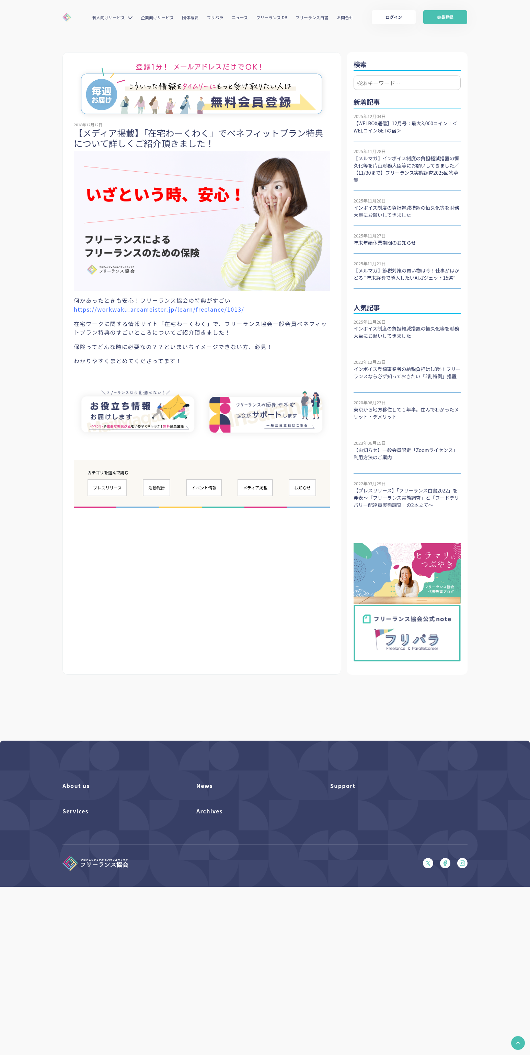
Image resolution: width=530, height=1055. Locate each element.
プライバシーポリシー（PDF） (361, 883)
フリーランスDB (78, 932)
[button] (518, 1043)
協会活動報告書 (212, 955)
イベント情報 (204, 487)
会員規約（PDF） (348, 871)
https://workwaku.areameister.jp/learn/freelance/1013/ (159, 309)
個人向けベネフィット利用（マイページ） (104, 955)
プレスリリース (107, 487)
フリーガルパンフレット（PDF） (363, 848)
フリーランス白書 (312, 17)
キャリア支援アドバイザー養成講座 (98, 990)
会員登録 (445, 17)
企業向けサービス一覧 (84, 967)
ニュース (240, 17)
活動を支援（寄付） (82, 813)
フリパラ (215, 17)
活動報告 (156, 487)
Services (75, 916)
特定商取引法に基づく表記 (357, 894)
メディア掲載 (255, 487)
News (204, 785)
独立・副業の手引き (216, 943)
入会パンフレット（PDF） (356, 813)
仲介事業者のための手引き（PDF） (231, 967)
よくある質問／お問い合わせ (359, 801)
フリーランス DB (271, 17)
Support (343, 785)
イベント (205, 824)
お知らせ (302, 487)
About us (76, 785)
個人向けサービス (108, 17)
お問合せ (345, 17)
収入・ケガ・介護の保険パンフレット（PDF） (377, 836)
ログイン (393, 17)
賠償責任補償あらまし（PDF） (361, 824)
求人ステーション (80, 978)
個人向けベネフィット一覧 (89, 943)
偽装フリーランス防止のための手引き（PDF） (242, 978)
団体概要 (190, 17)
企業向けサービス (157, 17)
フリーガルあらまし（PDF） (359, 859)
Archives (209, 916)
